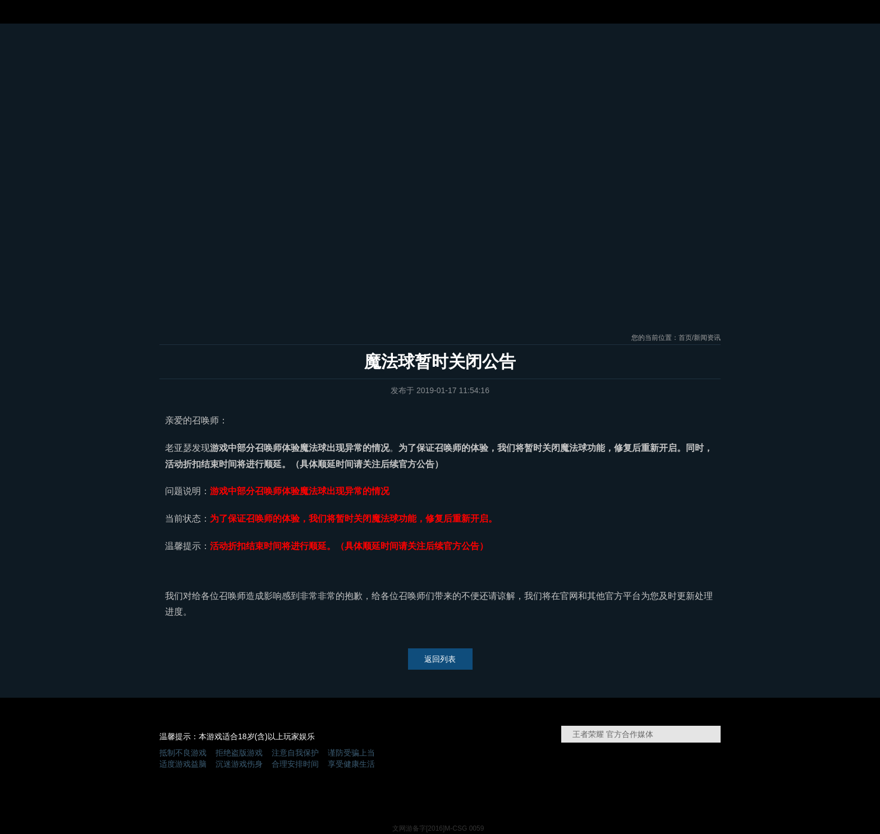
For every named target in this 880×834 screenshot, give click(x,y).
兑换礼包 (629, 50)
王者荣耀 (449, 74)
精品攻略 (577, 50)
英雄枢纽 (593, 242)
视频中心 (525, 50)
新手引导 (288, 242)
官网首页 (181, 50)
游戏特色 (338, 50)
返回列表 (440, 659)
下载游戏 (440, 239)
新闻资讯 (234, 50)
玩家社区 (681, 50)
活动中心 (286, 50)
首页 (685, 338)
